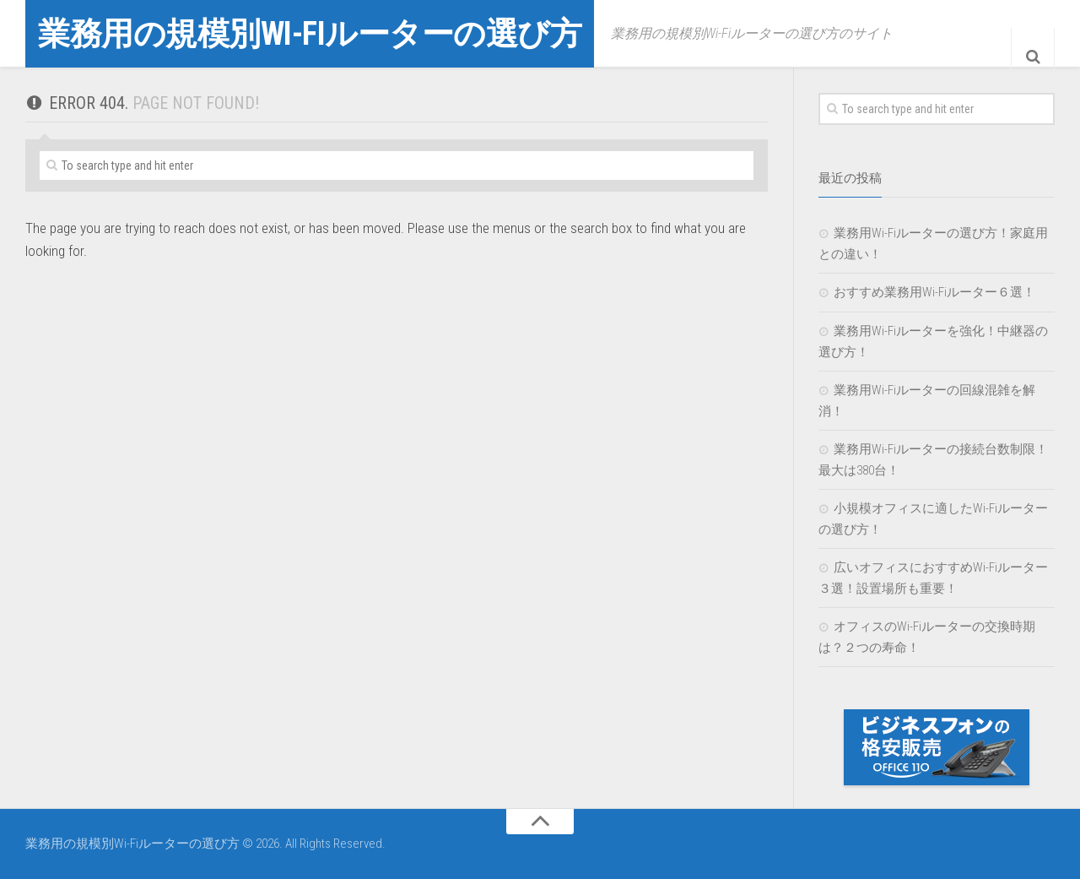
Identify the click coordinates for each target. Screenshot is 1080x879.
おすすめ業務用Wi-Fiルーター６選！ (934, 292)
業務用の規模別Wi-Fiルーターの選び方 (339, 33)
